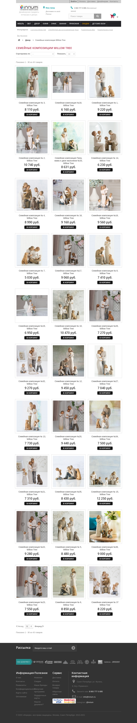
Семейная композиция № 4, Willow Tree (32, 216)
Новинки (38, 678)
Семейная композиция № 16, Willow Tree (68, 216)
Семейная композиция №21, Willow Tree (32, 493)
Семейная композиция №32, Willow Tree (32, 382)
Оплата (82, 1)
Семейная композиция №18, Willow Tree (68, 104)
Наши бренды (40, 685)
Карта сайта (21, 693)
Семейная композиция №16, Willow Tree (104, 216)
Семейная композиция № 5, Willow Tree (68, 548)
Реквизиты (21, 685)
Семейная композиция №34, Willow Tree (104, 437)
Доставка (91, 1)
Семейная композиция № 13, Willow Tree (32, 437)
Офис (53, 23)
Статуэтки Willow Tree (38, 30)
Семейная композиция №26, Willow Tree (104, 327)
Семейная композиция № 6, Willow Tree (68, 603)
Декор (37, 23)
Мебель (21, 23)
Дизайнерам (102, 1)
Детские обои (98, 23)
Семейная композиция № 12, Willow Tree (68, 382)
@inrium (90, 702)
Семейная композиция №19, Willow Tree (32, 327)
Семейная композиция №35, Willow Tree (68, 493)
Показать (61, 54)
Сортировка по (23, 54)
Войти (74, 1)
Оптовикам (21, 697)
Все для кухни (22, 35)
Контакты (114, 1)
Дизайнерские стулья (105, 30)
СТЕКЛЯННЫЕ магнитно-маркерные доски (63, 30)
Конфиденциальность (26, 689)
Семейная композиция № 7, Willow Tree (32, 272)
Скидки (85, 23)
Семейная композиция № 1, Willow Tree (105, 104)
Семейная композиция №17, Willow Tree (68, 272)
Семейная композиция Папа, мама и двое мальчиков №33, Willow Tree (68, 160)
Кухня (45, 23)
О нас (18, 678)
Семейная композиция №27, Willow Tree (104, 382)
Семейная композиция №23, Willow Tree (32, 603)
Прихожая (74, 23)
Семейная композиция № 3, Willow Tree (32, 104)
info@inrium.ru (89, 697)
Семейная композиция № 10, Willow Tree (68, 327)
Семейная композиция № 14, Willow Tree (105, 159)
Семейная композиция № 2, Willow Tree (32, 159)
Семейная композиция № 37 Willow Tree (104, 603)
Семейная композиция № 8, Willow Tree (105, 272)
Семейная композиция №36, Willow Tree (104, 548)
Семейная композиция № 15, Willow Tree (105, 493)
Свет (29, 23)
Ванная (63, 23)
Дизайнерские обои (88, 30)
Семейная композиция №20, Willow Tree (68, 437)
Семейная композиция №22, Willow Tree (32, 548)
